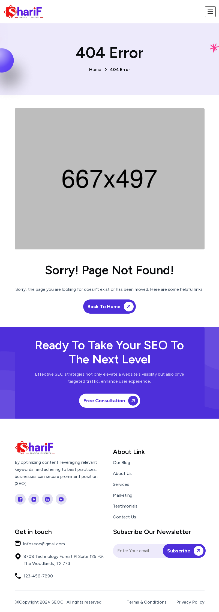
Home (109, 69)
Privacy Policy (190, 602)
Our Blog (121, 462)
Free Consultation (111, 400)
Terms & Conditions (147, 602)
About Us (122, 473)
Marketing (122, 495)
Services (121, 484)
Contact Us (124, 517)
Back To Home (112, 306)
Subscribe (186, 551)
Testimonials (125, 506)
